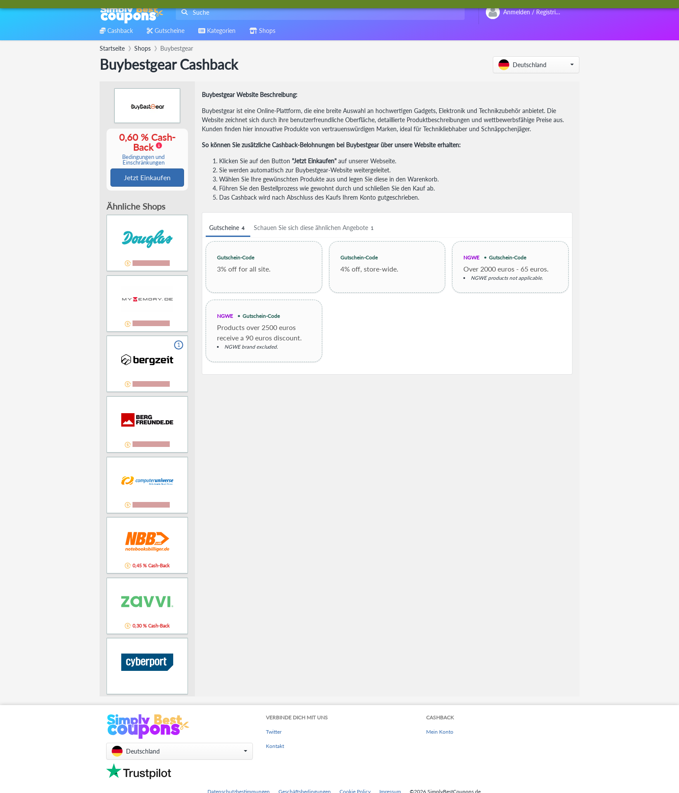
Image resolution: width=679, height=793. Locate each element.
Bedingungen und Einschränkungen (143, 160)
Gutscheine (228, 228)
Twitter (273, 732)
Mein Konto (439, 732)
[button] (536, 64)
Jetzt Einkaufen (147, 178)
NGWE (471, 257)
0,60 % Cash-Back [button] (143, 149)
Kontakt (275, 747)
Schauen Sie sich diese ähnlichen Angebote (315, 228)
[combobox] (318, 12)
